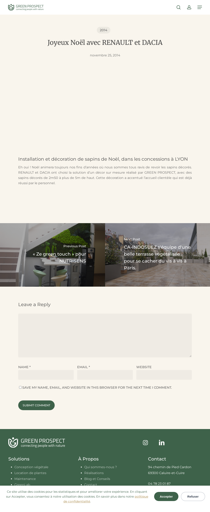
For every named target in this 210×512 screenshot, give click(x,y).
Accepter (166, 496)
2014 (103, 30)
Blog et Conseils (97, 479)
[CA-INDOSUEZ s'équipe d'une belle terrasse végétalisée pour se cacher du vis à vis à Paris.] (157, 254)
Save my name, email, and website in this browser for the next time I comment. (97, 387)
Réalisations (94, 473)
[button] (199, 7)
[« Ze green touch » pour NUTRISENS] (52, 254)
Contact (90, 485)
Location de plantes (30, 473)
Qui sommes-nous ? (100, 467)
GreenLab (22, 485)
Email (83, 367)
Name (24, 367)
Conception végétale (31, 467)
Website (144, 367)
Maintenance (25, 479)
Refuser (193, 496)
